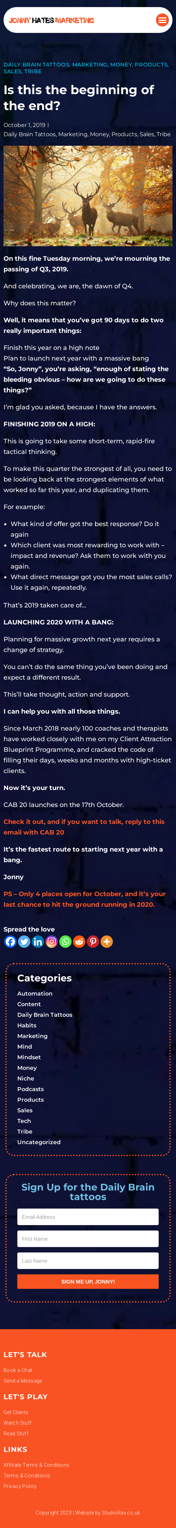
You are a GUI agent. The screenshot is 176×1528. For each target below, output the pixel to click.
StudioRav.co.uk (121, 1513)
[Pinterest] (93, 941)
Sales (13, 71)
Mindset (29, 1057)
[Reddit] (79, 941)
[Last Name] (88, 1260)
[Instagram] (51, 941)
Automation (35, 993)
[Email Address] (88, 1217)
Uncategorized (39, 1142)
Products (151, 64)
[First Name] (88, 1238)
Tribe (33, 71)
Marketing (90, 64)
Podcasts (30, 1089)
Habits (26, 1025)
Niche (25, 1078)
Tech (24, 1121)
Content (29, 1004)
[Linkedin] (38, 941)
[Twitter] (24, 941)
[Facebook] (10, 941)
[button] (162, 20)
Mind (24, 1046)
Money (121, 64)
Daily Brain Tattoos (36, 64)
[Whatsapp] (65, 941)
